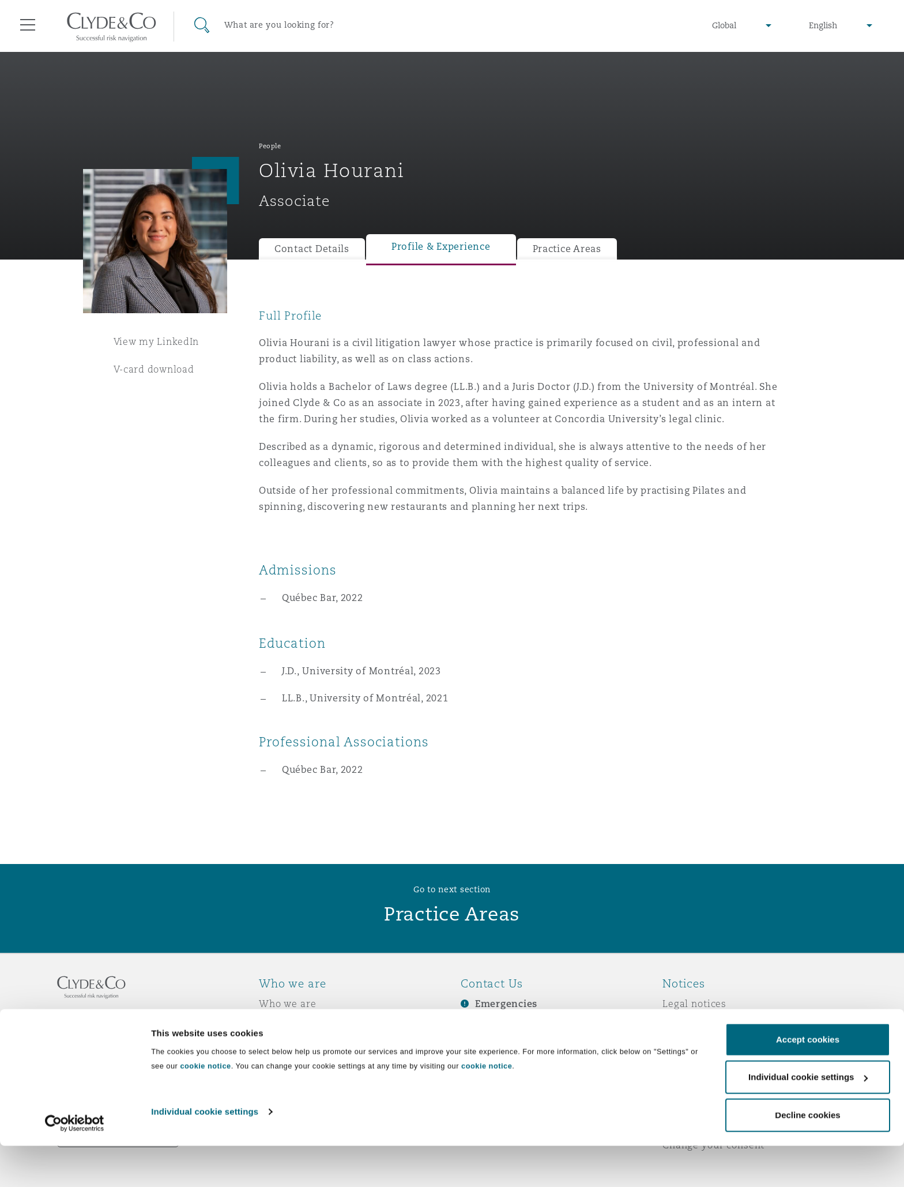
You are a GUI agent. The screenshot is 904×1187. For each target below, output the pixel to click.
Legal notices (694, 1003)
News (272, 1044)
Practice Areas (567, 249)
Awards (277, 1024)
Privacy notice (696, 1024)
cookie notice (205, 1107)
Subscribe (484, 1024)
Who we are (288, 1003)
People (270, 146)
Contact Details (311, 249)
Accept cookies (807, 1080)
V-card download (154, 369)
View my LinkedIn (156, 341)
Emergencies (506, 1004)
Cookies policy (697, 1044)
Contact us (487, 1044)
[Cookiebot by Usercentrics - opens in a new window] (74, 1164)
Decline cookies (807, 1156)
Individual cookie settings (204, 1153)
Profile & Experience (441, 247)
